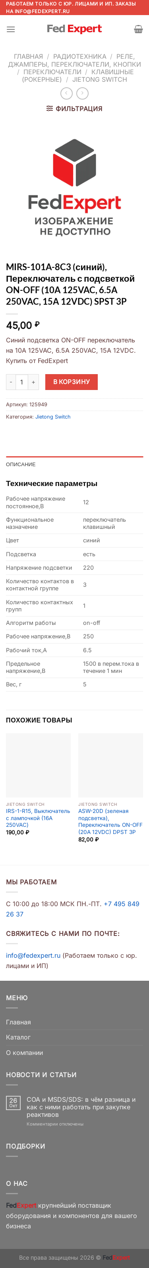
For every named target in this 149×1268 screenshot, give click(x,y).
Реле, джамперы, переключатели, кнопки (74, 60)
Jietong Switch (99, 79)
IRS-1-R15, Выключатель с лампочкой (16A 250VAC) (38, 818)
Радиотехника (79, 56)
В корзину (71, 382)
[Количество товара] (21, 382)
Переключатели (52, 72)
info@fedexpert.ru (42, 11)
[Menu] (10, 29)
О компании (24, 1053)
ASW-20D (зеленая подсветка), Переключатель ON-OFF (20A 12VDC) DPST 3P (110, 821)
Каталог (18, 1037)
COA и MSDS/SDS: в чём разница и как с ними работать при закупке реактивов (81, 1107)
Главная (28, 56)
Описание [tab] (21, 464)
